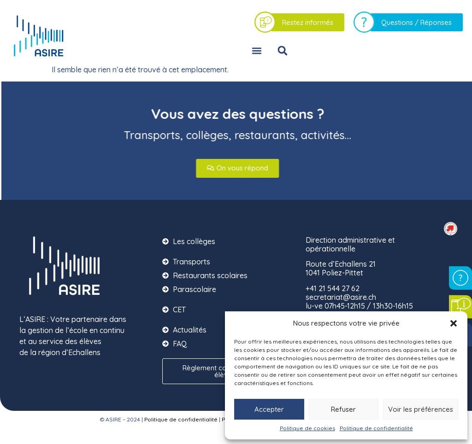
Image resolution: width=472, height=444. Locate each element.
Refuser (343, 409)
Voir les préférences (420, 409)
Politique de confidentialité (376, 428)
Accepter (269, 409)
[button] (453, 323)
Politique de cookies (307, 428)
